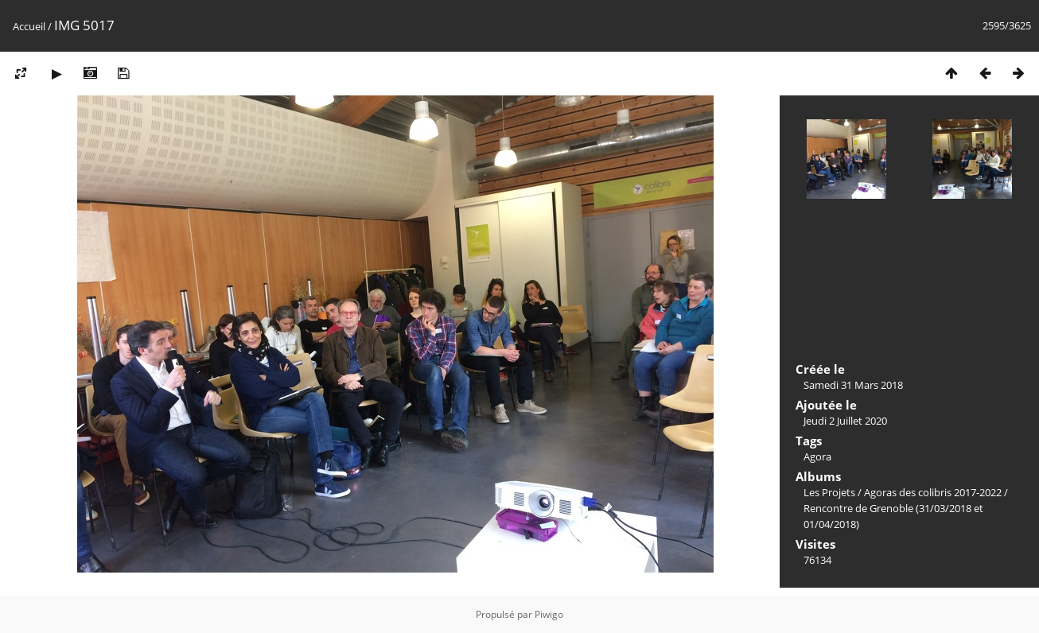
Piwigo (549, 614)
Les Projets (829, 492)
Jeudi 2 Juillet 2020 (845, 421)
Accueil (29, 26)
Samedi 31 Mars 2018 (853, 385)
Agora (817, 456)
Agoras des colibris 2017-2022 (933, 492)
